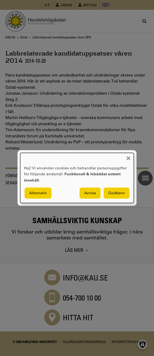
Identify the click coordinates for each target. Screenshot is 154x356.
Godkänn (116, 193)
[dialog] (77, 178)
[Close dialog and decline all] (128, 156)
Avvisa (90, 193)
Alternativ (38, 193)
